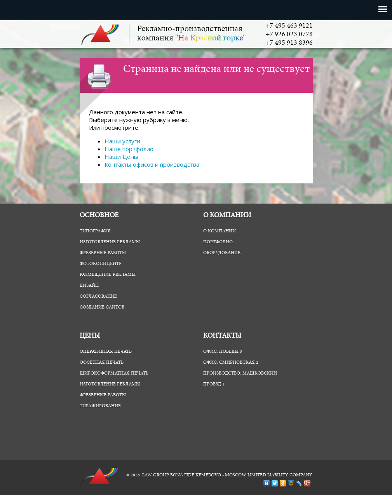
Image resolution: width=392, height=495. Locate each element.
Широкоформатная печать (114, 373)
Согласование (98, 296)
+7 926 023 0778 (289, 34)
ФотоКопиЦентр (101, 263)
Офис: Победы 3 (222, 351)
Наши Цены (121, 156)
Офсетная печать (102, 362)
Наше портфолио (129, 149)
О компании (219, 231)
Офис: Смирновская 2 (230, 362)
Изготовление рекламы (110, 242)
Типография (95, 231)
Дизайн (89, 285)
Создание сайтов (102, 307)
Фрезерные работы (103, 253)
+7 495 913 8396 (289, 43)
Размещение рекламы (108, 274)
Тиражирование (100, 406)
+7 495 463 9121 (289, 26)
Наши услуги (122, 141)
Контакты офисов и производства (152, 164)
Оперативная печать (106, 351)
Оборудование (221, 253)
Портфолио (218, 242)
